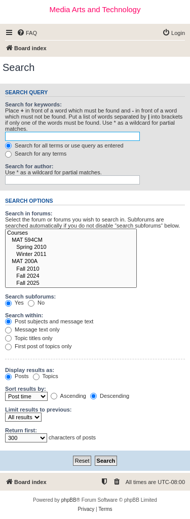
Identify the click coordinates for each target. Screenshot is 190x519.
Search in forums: (29, 213)
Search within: (24, 315)
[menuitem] (27, 33)
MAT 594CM (71, 240)
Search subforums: (30, 296)
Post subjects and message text (49, 321)
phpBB (69, 500)
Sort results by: (25, 389)
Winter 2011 (71, 254)
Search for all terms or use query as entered (64, 145)
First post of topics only (38, 346)
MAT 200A (71, 261)
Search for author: (29, 166)
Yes (14, 303)
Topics (45, 376)
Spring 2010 (71, 247)
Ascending (68, 396)
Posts (17, 376)
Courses (71, 233)
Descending (109, 396)
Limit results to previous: (38, 409)
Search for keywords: (33, 104)
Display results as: (29, 370)
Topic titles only (28, 338)
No (36, 303)
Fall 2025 (71, 283)
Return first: (21, 430)
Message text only (32, 329)
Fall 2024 (71, 276)
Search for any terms (35, 154)
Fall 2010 (71, 269)
